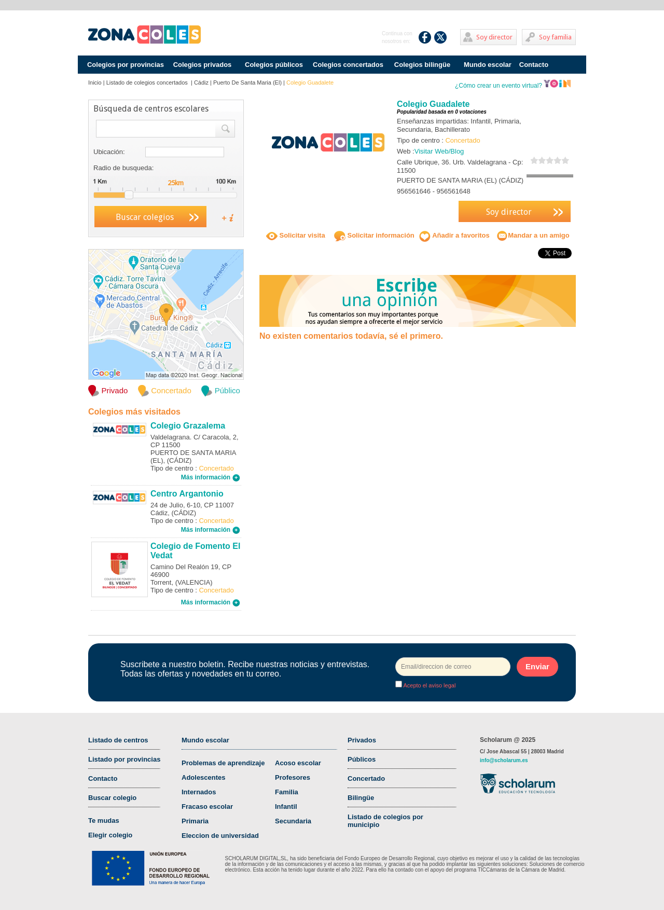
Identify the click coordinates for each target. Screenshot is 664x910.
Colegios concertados (348, 64)
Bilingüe (361, 798)
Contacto (533, 64)
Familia (286, 792)
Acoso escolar (298, 763)
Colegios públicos (274, 64)
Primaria (195, 821)
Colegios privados (202, 64)
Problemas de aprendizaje (223, 763)
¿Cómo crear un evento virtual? (513, 85)
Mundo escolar (487, 64)
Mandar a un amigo (532, 235)
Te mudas (103, 820)
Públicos (362, 759)
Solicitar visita (295, 235)
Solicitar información (374, 235)
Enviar (537, 666)
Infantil (286, 806)
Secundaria (293, 821)
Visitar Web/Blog (439, 151)
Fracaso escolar (207, 806)
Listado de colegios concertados (147, 82)
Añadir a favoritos (454, 235)
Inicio (95, 82)
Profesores (292, 777)
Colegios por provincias (125, 64)
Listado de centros (118, 740)
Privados (362, 740)
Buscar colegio (112, 798)
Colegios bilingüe (422, 64)
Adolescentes (204, 777)
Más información (210, 477)
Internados (199, 792)
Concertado (366, 778)
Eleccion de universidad (220, 835)
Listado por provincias (124, 759)
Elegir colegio (110, 835)
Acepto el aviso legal (428, 685)
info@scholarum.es (504, 760)
